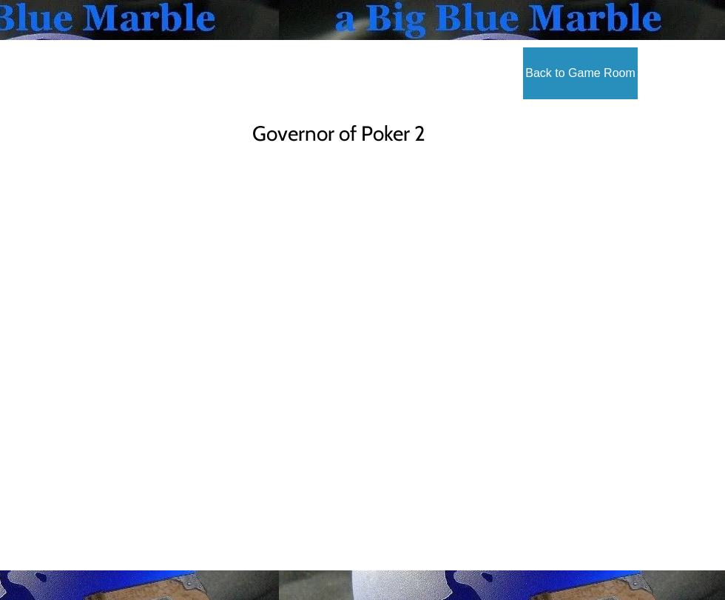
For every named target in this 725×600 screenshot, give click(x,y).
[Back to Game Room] (580, 73)
